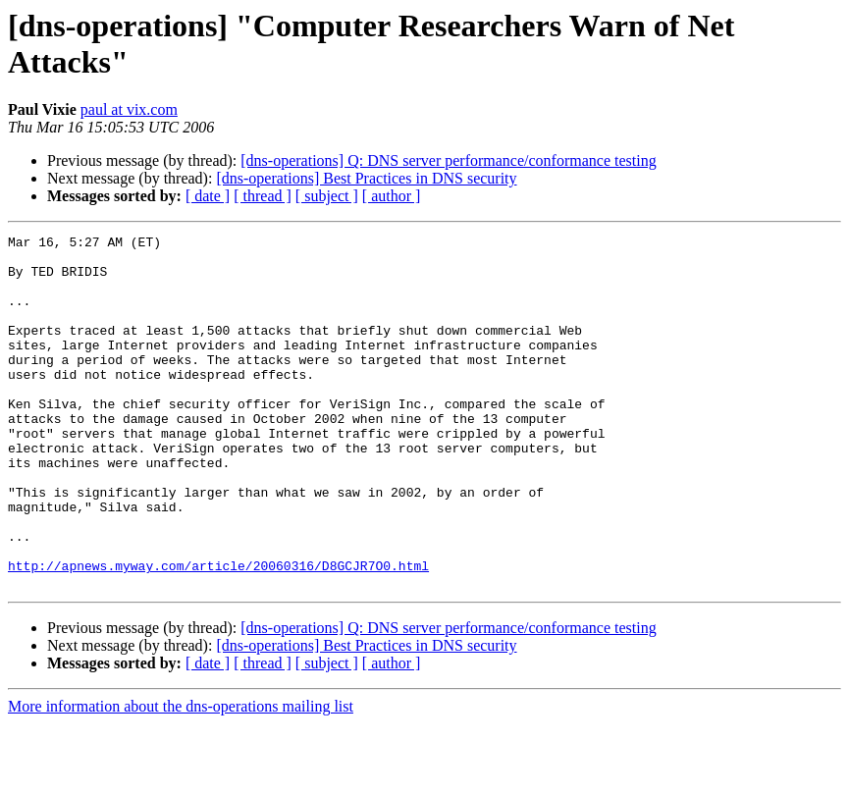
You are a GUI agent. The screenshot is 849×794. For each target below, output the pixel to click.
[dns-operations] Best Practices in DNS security (366, 178)
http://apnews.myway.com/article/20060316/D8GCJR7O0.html (218, 633)
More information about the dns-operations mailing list (180, 776)
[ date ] (208, 195)
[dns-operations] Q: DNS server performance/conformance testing (448, 160)
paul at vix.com (129, 109)
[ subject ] (326, 195)
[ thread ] (263, 195)
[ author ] (391, 195)
